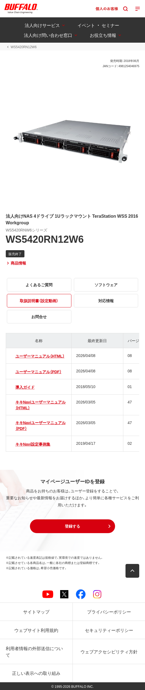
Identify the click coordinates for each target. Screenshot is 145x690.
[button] (72, 526)
